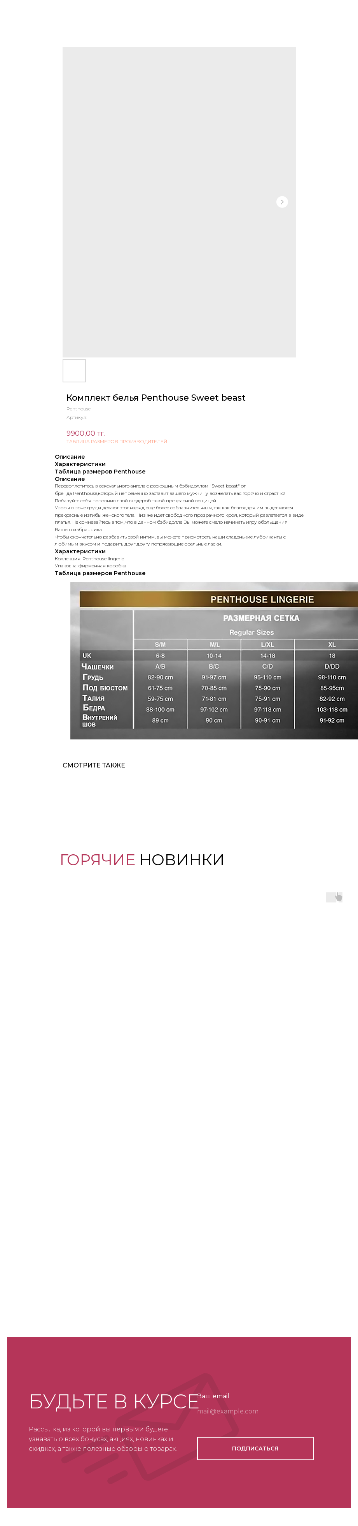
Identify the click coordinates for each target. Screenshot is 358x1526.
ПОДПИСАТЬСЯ (255, 1448)
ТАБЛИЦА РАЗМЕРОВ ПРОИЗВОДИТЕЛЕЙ (116, 441)
